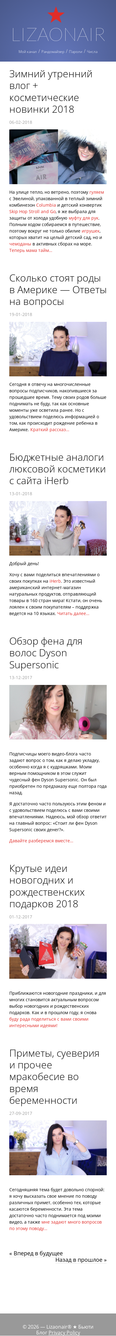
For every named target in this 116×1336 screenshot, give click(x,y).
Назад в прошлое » (81, 1260)
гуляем (96, 192)
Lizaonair (58, 33)
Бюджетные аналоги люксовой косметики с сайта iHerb (57, 468)
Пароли (75, 51)
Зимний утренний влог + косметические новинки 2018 (50, 91)
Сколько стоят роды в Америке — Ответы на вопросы (58, 289)
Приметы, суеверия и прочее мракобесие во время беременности (54, 1076)
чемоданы (20, 244)
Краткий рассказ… (49, 429)
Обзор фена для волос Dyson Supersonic (46, 652)
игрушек (91, 231)
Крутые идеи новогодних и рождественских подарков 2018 (47, 885)
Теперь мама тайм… (30, 250)
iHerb (55, 581)
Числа (92, 51)
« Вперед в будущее (36, 1253)
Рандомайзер (52, 51)
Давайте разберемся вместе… (41, 841)
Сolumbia (46, 205)
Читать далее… (73, 613)
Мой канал (28, 51)
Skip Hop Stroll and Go (32, 211)
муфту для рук (83, 218)
